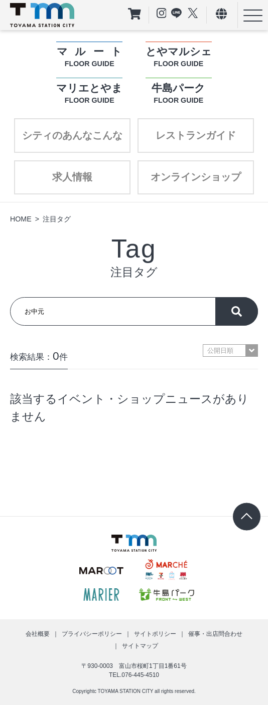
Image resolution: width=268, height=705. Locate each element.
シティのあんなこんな (72, 135)
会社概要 (38, 633)
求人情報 (72, 176)
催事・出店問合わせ (215, 633)
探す (236, 311)
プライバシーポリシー (92, 633)
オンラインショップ (196, 176)
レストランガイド (196, 135)
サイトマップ (140, 645)
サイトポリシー (155, 633)
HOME (21, 219)
